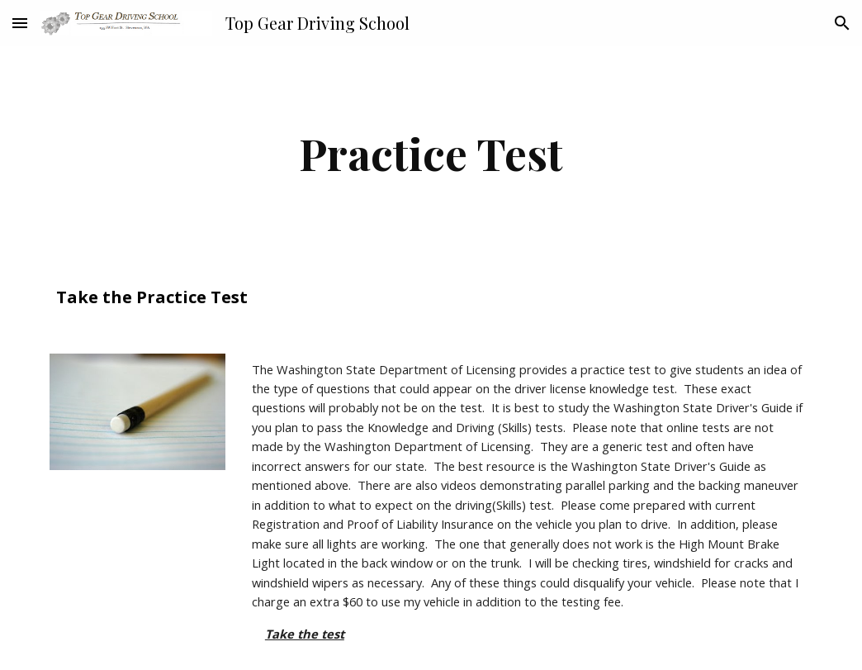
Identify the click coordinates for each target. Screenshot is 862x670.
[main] (431, 153)
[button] (20, 22)
